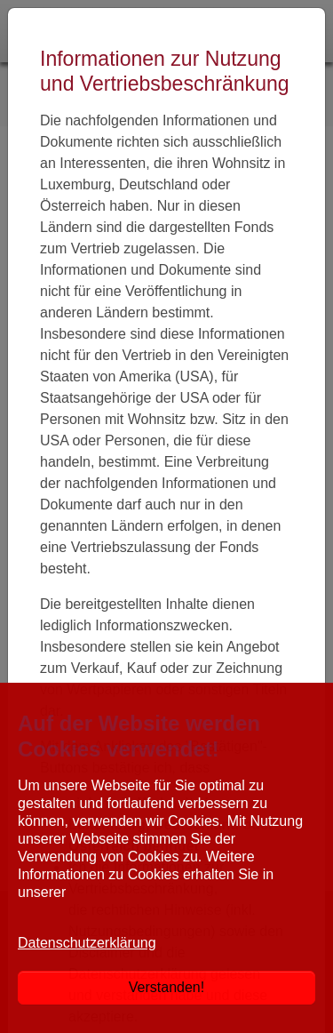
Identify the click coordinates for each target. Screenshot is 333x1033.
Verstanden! (166, 987)
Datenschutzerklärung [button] (87, 942)
